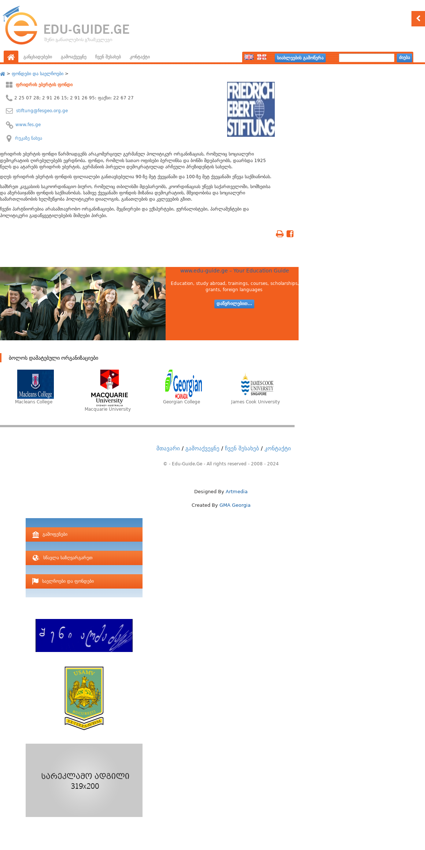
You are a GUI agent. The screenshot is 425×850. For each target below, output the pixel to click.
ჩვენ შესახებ (108, 56)
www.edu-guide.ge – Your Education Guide (234, 271)
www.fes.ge (28, 124)
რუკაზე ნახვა (28, 138)
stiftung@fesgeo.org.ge (41, 110)
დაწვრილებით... (234, 303)
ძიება (404, 57)
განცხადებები (37, 56)
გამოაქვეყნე (73, 56)
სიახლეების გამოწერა (300, 58)
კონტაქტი (140, 56)
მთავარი (168, 448)
